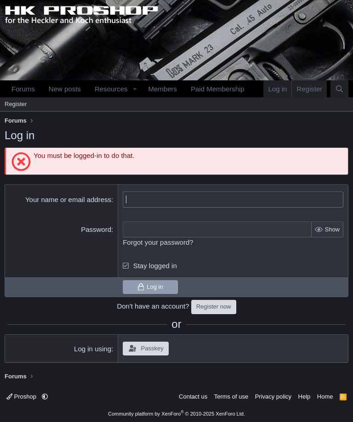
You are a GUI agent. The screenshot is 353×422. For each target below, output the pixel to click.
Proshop (22, 396)
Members (162, 89)
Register (16, 104)
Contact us (193, 396)
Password (96, 229)
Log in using (92, 349)
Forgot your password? (158, 242)
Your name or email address (68, 199)
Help (304, 396)
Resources (111, 89)
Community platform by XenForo (176, 413)
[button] (134, 88)
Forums (23, 89)
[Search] (339, 88)
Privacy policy (273, 396)
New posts (65, 89)
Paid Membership (218, 89)
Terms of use (231, 396)
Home (325, 396)
